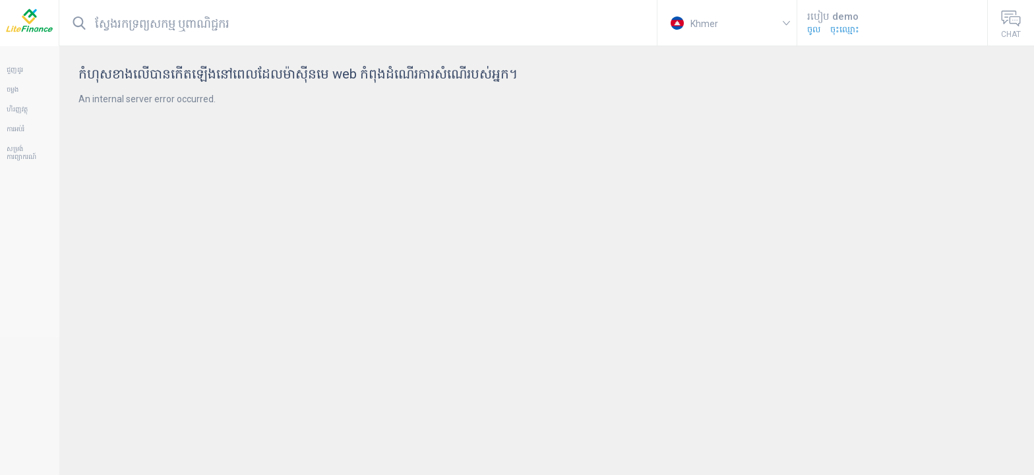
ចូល (813, 29)
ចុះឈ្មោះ (844, 29)
